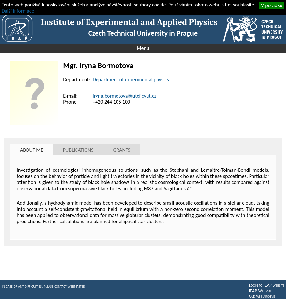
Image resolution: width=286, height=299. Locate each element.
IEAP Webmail (260, 291)
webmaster (76, 286)
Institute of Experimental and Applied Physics (129, 22)
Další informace (18, 11)
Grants (121, 150)
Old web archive (262, 296)
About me (31, 150)
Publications (78, 150)
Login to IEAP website (266, 285)
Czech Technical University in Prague (143, 32)
